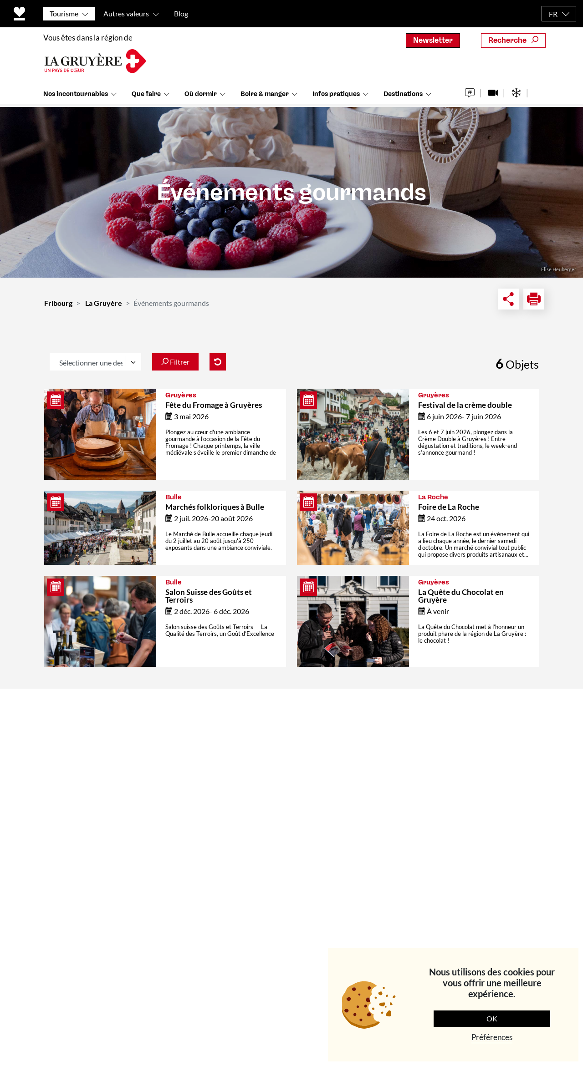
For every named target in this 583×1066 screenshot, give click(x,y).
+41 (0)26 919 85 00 (91, 845)
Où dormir (200, 95)
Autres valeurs (126, 13)
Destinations (403, 95)
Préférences (491, 1037)
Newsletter (433, 40)
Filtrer (175, 361)
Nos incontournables (75, 95)
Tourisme (64, 13)
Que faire (146, 95)
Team (187, 768)
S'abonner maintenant (477, 856)
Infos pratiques (336, 95)
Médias (191, 789)
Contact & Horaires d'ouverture (212, 721)
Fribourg (58, 303)
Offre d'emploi (203, 810)
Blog (181, 13)
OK (491, 1018)
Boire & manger (264, 95)
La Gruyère (103, 303)
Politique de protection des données (253, 1016)
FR (553, 14)
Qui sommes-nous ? (212, 747)
